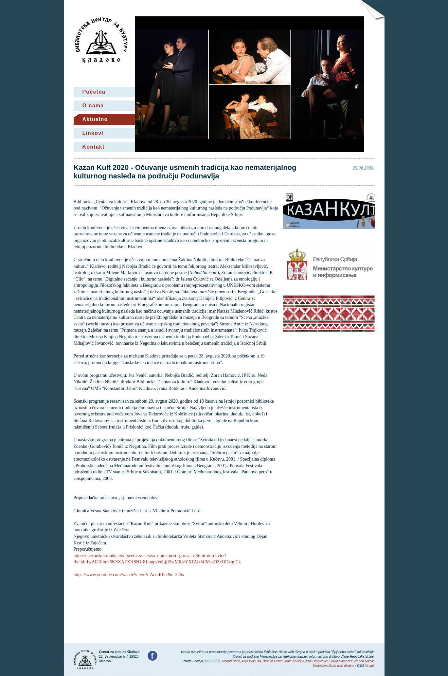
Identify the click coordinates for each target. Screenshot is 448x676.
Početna (94, 92)
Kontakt (93, 147)
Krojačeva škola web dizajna (333, 665)
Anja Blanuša (251, 661)
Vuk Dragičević (317, 661)
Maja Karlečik (294, 661)
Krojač (369, 665)
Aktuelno (95, 119)
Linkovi (92, 133)
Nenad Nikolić (364, 661)
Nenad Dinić (231, 661)
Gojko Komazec (341, 661)
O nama (93, 105)
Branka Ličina (273, 661)
